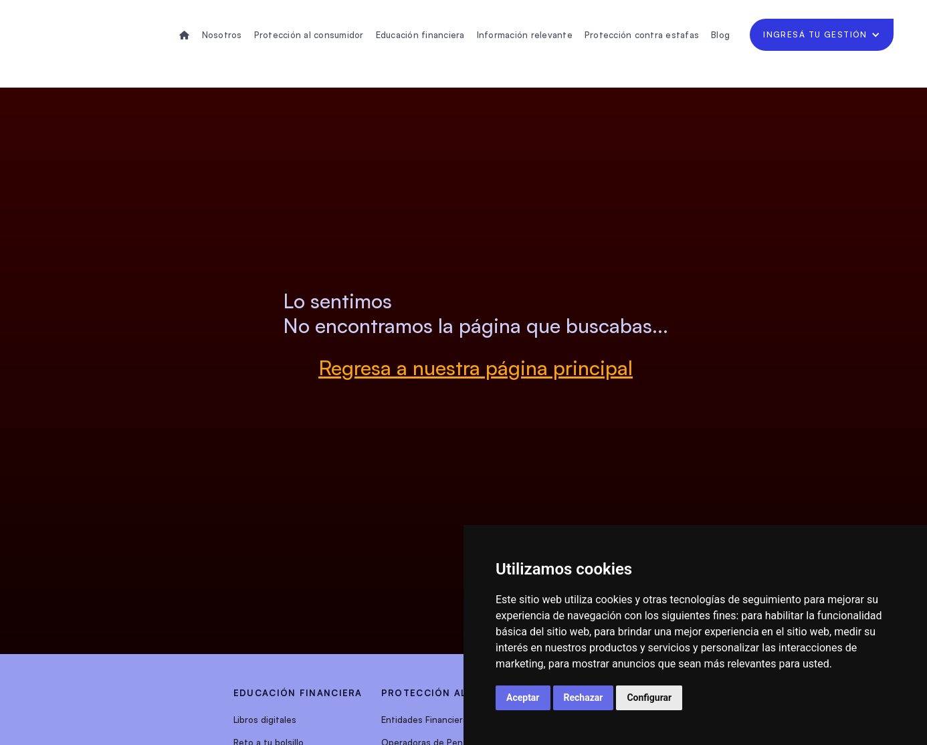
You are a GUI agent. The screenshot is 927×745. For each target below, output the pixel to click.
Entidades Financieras (426, 719)
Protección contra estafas (642, 34)
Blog (720, 34)
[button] (822, 35)
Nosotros (222, 34)
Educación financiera (420, 34)
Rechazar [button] (583, 697)
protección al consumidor (461, 692)
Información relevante (525, 34)
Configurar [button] (649, 697)
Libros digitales (264, 719)
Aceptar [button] (523, 697)
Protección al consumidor (309, 34)
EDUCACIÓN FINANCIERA (298, 692)
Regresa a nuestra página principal (475, 367)
